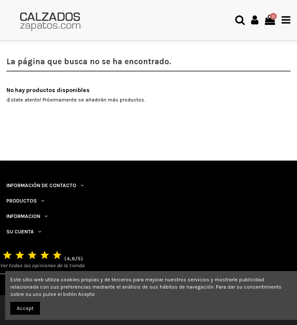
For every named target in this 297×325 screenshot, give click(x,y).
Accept (25, 308)
